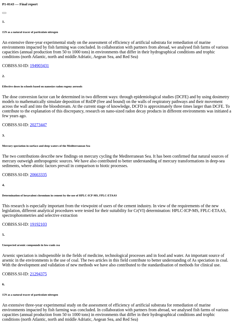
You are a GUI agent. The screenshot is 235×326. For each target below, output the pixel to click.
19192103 (38, 224)
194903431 (39, 65)
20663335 (38, 174)
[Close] (4, 13)
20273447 (38, 124)
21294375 (38, 274)
